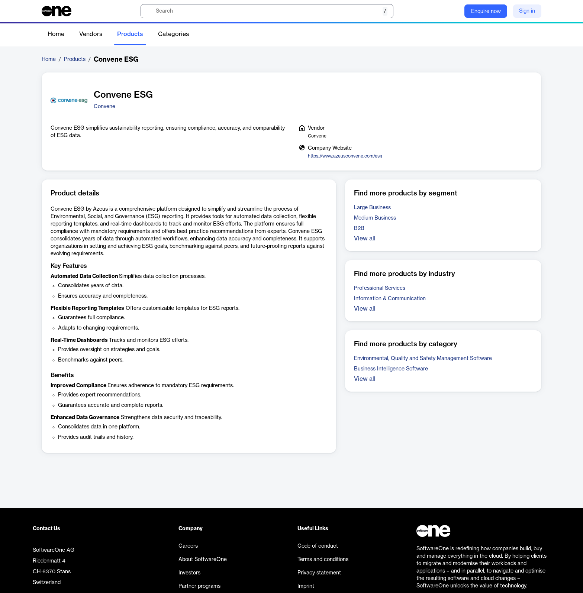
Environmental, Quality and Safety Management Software (423, 358)
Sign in (527, 11)
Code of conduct (317, 546)
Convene (104, 106)
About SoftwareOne (202, 559)
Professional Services (379, 288)
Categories (173, 34)
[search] (267, 11)
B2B (359, 228)
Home (56, 34)
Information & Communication (390, 298)
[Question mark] (454, 11)
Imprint (305, 586)
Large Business (372, 207)
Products (130, 34)
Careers (188, 546)
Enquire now (486, 11)
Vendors (90, 34)
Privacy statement (319, 573)
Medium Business (375, 218)
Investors (189, 573)
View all (365, 239)
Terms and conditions (322, 559)
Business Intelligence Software (391, 369)
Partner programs (199, 586)
